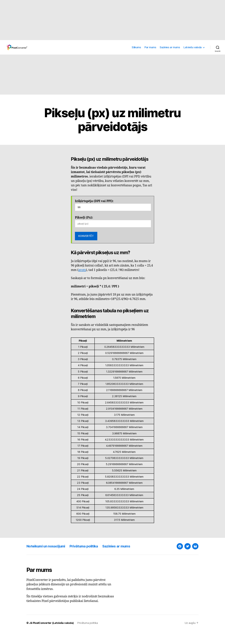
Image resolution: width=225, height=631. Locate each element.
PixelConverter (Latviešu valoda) (53, 622)
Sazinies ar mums (170, 47)
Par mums (150, 47)
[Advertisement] (86, 20)
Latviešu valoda (193, 47)
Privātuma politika (83, 546)
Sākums (136, 47)
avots (82, 270)
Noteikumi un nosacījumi (45, 546)
